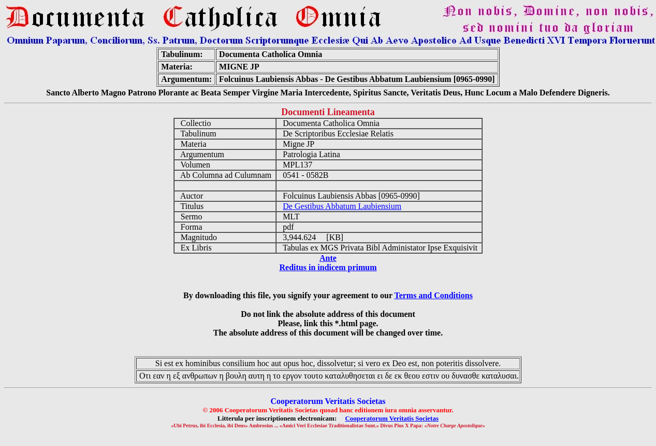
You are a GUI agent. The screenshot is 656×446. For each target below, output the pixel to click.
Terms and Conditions (433, 295)
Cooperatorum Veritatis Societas (392, 418)
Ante (328, 258)
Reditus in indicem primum (327, 267)
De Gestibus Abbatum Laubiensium (342, 206)
